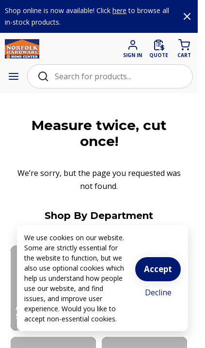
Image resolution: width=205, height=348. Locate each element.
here (119, 10)
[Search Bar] (118, 76)
